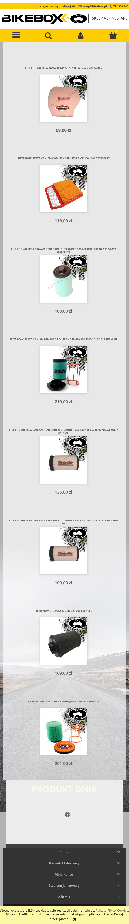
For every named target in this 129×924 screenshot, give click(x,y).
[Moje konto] (80, 35)
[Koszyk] (112, 35)
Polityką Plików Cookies (112, 910)
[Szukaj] (48, 35)
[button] (16, 35)
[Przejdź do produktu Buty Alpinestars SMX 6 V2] (64, 838)
